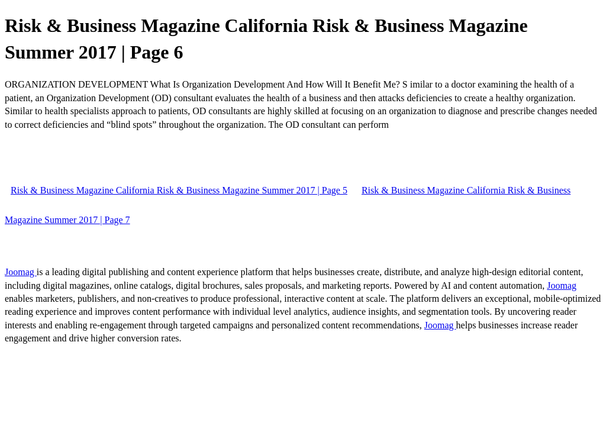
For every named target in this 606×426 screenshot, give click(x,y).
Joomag (21, 272)
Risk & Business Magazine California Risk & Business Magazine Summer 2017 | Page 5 (179, 190)
